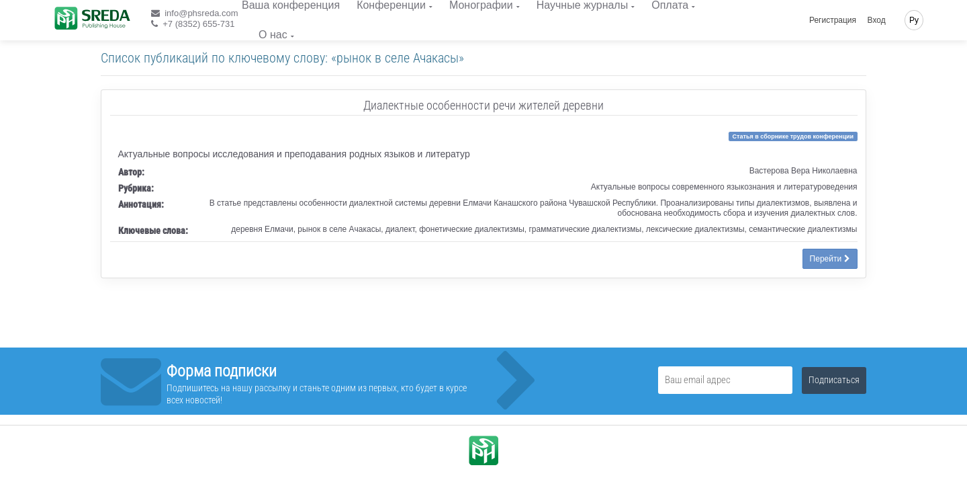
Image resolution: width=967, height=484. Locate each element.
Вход (877, 20)
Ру (914, 20)
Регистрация (832, 20)
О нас (273, 34)
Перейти (830, 259)
